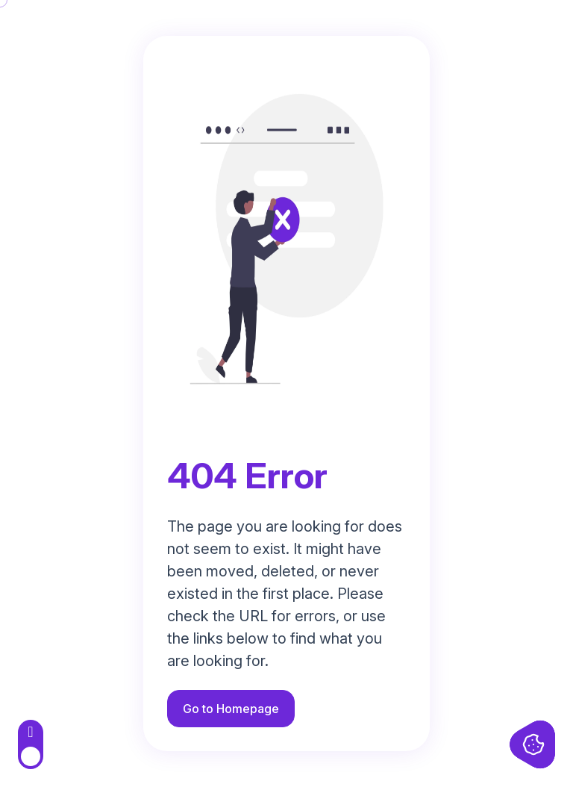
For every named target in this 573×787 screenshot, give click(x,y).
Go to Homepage (231, 708)
